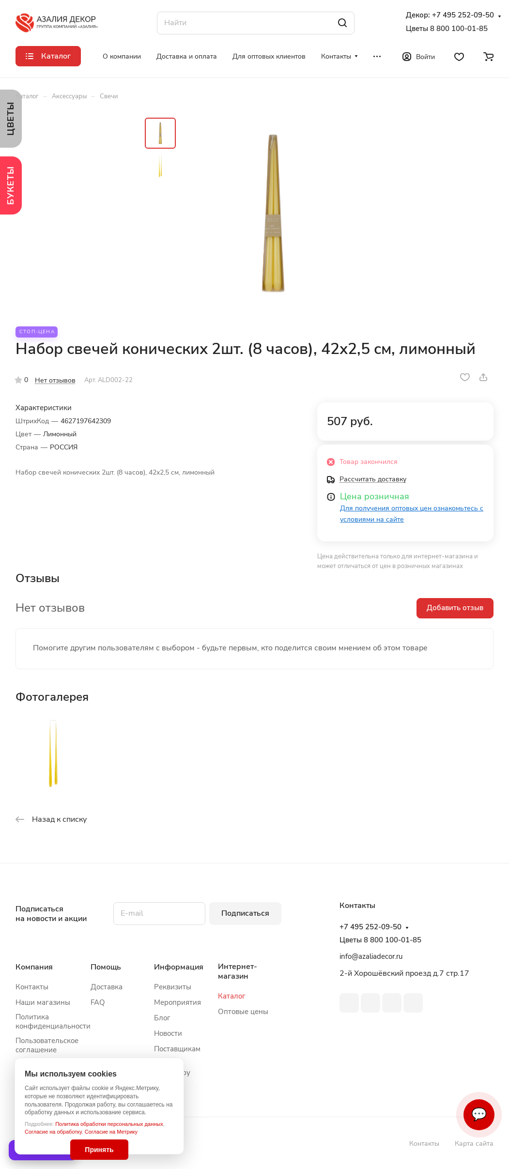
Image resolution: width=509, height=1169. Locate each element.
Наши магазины (42, 1002)
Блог (162, 1018)
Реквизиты (172, 987)
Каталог (232, 996)
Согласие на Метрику (111, 1132)
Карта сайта (474, 1143)
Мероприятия (177, 1002)
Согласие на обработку (53, 1132)
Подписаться (245, 913)
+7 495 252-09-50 (463, 15)
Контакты (31, 987)
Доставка (107, 987)
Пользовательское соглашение (46, 1045)
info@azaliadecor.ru (370, 956)
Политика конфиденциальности (53, 1021)
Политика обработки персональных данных (109, 1124)
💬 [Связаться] (479, 1114)
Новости (168, 1033)
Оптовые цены (243, 1011)
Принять (99, 1150)
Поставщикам (177, 1049)
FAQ (98, 1002)
